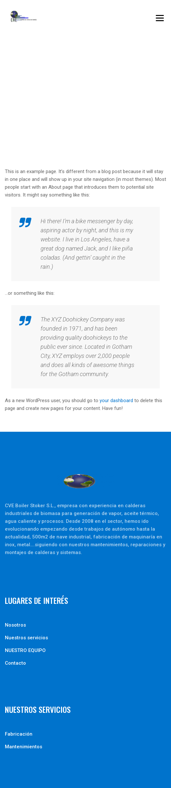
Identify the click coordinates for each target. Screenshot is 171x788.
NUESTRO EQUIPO (25, 650)
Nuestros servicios (26, 638)
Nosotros (15, 625)
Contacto (15, 663)
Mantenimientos (23, 747)
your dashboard (116, 400)
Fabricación (18, 734)
